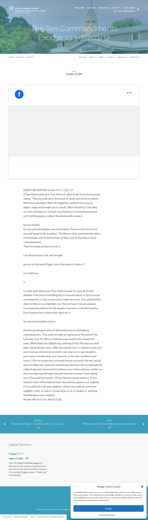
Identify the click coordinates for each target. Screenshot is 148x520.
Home (11, 57)
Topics (93, 57)
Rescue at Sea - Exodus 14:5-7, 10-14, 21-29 (38, 425)
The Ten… (30, 57)
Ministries (104, 8)
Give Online (129, 8)
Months (134, 57)
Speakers (123, 57)
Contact (116, 8)
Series (102, 57)
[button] (142, 486)
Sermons (91, 8)
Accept (108, 508)
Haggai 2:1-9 (16, 453)
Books (112, 57)
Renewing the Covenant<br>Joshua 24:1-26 (109, 425)
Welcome (79, 8)
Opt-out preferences (107, 515)
